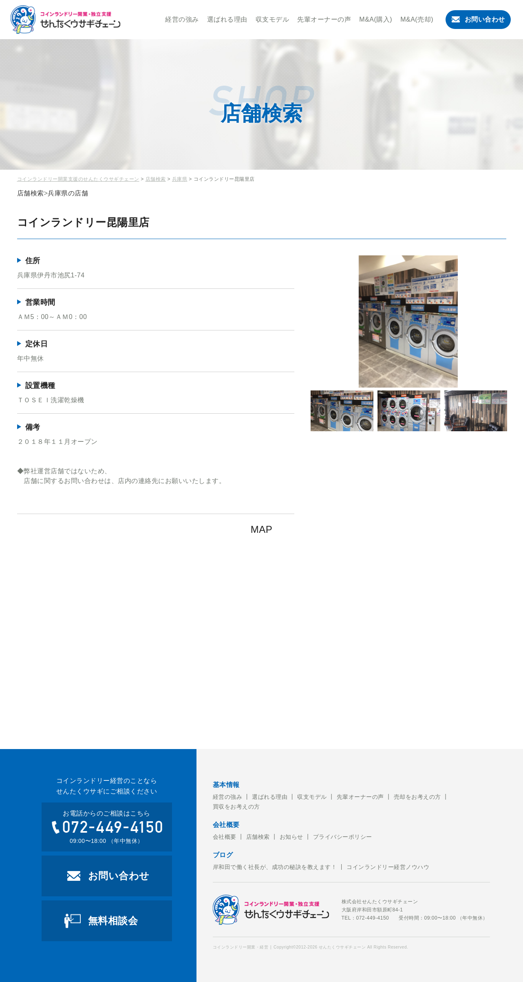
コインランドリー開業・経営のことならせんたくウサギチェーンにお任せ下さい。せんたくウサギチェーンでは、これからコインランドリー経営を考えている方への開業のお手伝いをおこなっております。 (66, 19)
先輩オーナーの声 (324, 19)
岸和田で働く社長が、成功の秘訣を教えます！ (275, 867)
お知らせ (291, 837)
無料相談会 (113, 920)
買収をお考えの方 (236, 806)
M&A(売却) (416, 19)
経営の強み (182, 19)
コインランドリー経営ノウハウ (387, 867)
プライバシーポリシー (342, 837)
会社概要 (224, 837)
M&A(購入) (375, 19)
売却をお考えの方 (417, 797)
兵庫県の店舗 (68, 193)
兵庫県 (180, 179)
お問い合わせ (478, 19)
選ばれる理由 (227, 19)
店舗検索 (156, 179)
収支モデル (272, 19)
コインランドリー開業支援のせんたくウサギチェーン (78, 179)
